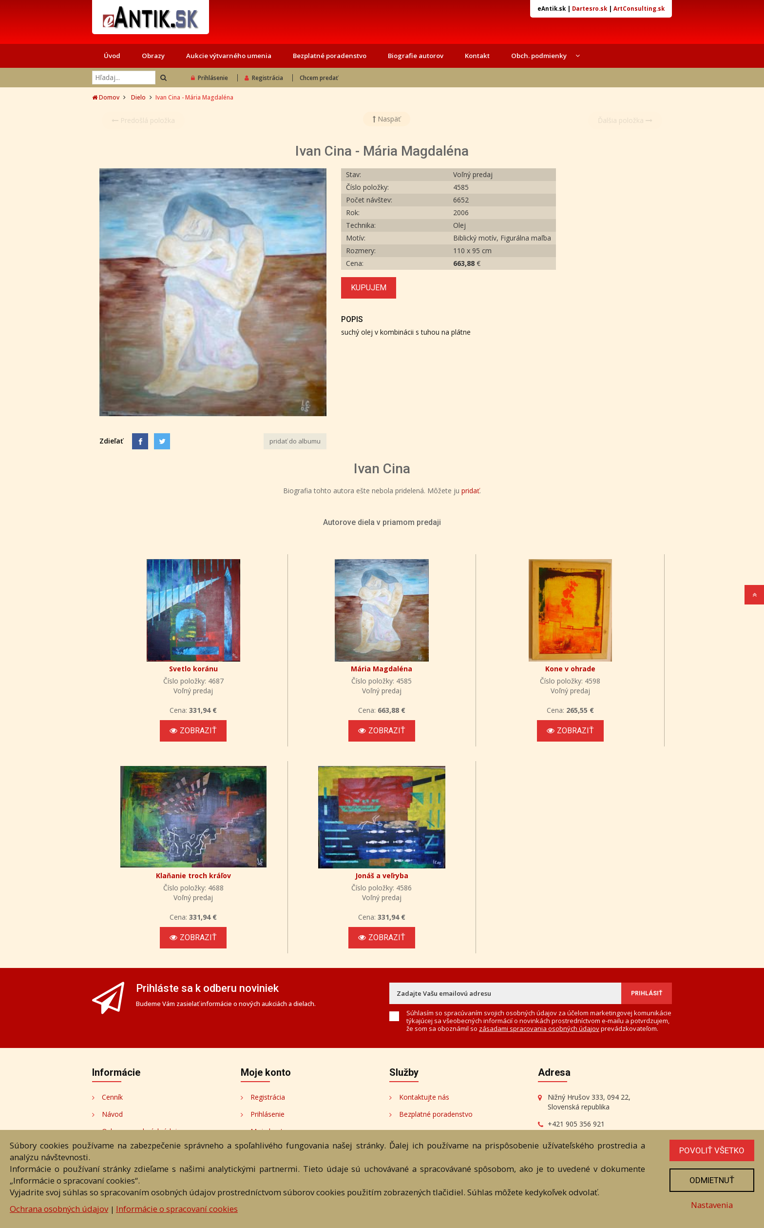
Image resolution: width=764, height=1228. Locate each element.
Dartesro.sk (589, 8)
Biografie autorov (415, 55)
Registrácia (264, 77)
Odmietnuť (711, 1180)
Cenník (112, 1097)
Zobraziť (193, 730)
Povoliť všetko (712, 1150)
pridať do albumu (295, 441)
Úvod (112, 55)
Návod (112, 1114)
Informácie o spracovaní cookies (177, 1208)
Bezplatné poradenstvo (329, 55)
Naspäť (387, 118)
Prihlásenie (209, 77)
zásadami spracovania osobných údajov (539, 1028)
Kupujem (368, 287)
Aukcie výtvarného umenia (228, 55)
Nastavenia (712, 1204)
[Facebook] (140, 441)
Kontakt (477, 55)
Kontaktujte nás (424, 1097)
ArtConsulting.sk (639, 8)
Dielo (138, 97)
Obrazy (153, 55)
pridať (470, 490)
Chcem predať (319, 77)
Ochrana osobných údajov (59, 1208)
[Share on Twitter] (162, 441)
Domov (105, 97)
